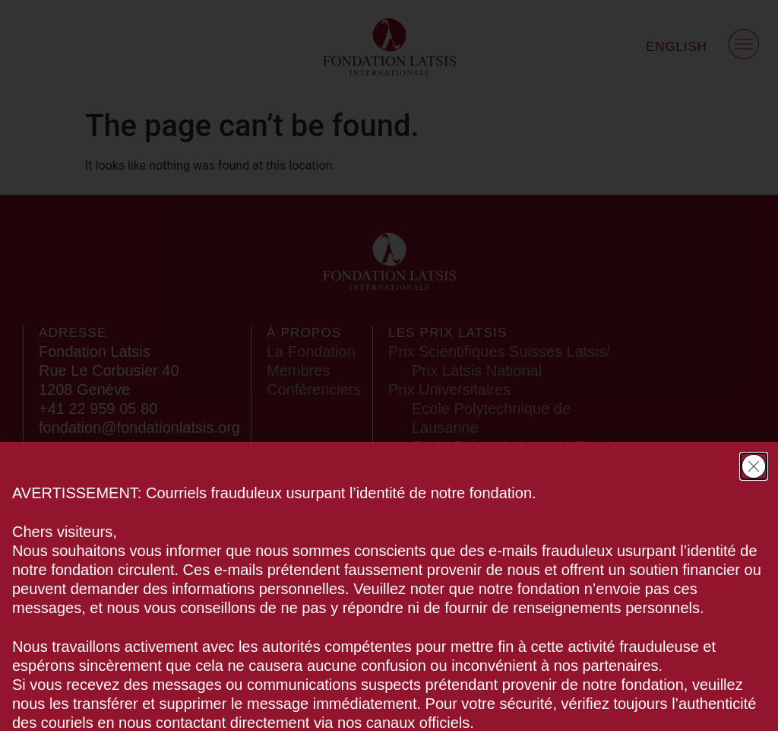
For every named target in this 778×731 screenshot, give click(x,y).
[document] (389, 365)
